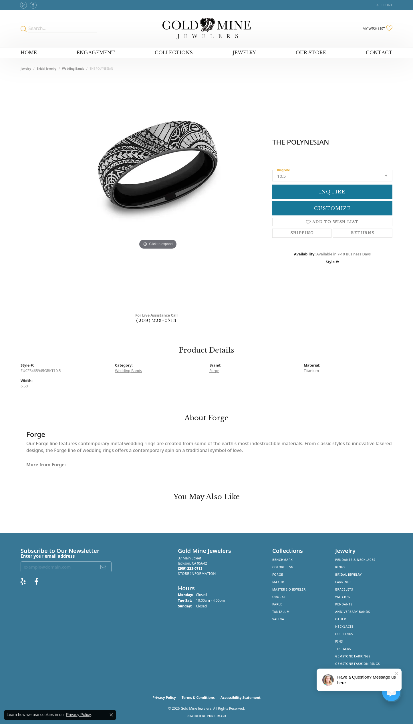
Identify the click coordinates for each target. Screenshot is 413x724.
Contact (379, 52)
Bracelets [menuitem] (344, 589)
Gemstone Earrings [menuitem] (352, 656)
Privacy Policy (164, 697)
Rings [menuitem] (340, 567)
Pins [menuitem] (339, 641)
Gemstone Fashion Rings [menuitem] (357, 664)
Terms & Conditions (198, 697)
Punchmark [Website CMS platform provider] (217, 716)
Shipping (302, 233)
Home (29, 52)
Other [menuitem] (340, 619)
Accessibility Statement (241, 697)
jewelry (26, 69)
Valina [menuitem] (278, 619)
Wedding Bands (73, 69)
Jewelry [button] (244, 52)
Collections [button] (174, 52)
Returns (362, 233)
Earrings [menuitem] (343, 582)
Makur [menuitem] (278, 582)
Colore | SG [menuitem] (282, 567)
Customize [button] (332, 208)
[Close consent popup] (111, 715)
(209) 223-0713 (156, 320)
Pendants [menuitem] (343, 604)
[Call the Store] (190, 568)
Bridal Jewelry (47, 69)
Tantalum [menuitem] (281, 612)
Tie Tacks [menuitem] (343, 649)
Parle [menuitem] (277, 604)
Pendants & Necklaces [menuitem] (355, 560)
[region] (158, 193)
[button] (383, 5)
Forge (214, 370)
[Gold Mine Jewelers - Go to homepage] (206, 28)
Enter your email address (48, 556)
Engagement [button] (96, 52)
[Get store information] (197, 573)
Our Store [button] (311, 52)
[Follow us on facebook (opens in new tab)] (33, 5)
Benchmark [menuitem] (282, 560)
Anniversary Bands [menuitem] (352, 612)
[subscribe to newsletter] (103, 567)
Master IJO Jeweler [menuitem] (289, 589)
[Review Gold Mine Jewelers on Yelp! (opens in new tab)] (23, 5)
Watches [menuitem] (342, 597)
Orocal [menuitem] (279, 597)
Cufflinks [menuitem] (344, 634)
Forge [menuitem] (277, 575)
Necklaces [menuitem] (344, 627)
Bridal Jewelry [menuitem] (348, 575)
